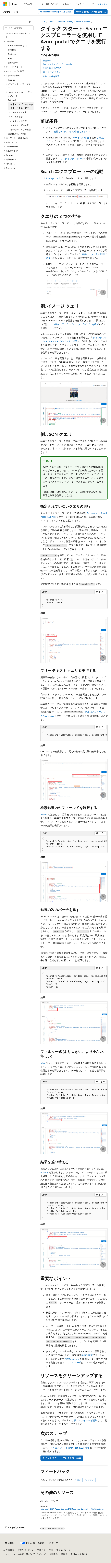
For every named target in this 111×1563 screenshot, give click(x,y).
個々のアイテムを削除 (85, 1420)
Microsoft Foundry (65, 21)
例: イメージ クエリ (52, 71)
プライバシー (62, 1550)
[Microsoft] (5, 4)
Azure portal (52, 178)
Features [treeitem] (12, 54)
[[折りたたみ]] (30, 21)
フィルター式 (74, 1362)
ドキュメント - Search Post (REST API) (69, 1447)
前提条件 (47, 60)
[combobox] (18, 27)
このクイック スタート (72, 158)
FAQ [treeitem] (10, 58)
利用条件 (54, 1554)
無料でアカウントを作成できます (70, 131)
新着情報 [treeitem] (12, 49)
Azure (50, 21)
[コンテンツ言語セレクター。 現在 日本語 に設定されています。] (9, 1543)
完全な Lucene (71, 1358)
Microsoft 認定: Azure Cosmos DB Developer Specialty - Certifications (71, 1509)
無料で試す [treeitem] (13, 62)
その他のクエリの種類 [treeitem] (20, 129)
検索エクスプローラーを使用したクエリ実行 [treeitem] (21, 106)
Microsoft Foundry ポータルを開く (56, 11)
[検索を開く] (93, 4)
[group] (74, 735)
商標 (63, 1554)
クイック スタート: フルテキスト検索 (61, 1458)
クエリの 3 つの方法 (52, 68)
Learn (42, 21)
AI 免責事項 (8, 1550)
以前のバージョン (25, 1550)
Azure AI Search (83, 21)
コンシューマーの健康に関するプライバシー (23, 1554)
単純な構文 (87, 1355)
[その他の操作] (105, 21)
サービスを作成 (81, 137)
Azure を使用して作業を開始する (91, 11)
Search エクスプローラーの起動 (57, 64)
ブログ (40, 1550)
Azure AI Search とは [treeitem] (17, 45)
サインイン (102, 3)
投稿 (51, 1550)
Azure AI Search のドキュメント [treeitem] (19, 35)
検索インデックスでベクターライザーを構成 (76, 324)
